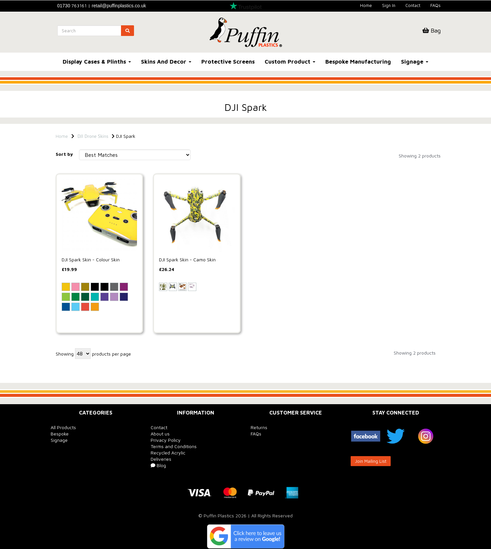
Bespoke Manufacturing (358, 61)
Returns (259, 427)
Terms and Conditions (174, 446)
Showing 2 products (420, 155)
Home (366, 5)
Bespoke (60, 433)
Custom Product (290, 61)
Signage (414, 61)
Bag (431, 30)
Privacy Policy (166, 440)
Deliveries (161, 459)
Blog (158, 465)
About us (160, 433)
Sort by (64, 154)
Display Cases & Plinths (97, 61)
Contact (412, 5)
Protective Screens (228, 61)
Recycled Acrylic (168, 452)
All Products (63, 427)
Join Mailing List (370, 461)
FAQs (435, 5)
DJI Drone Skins (93, 136)
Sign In (388, 5)
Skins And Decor (166, 61)
